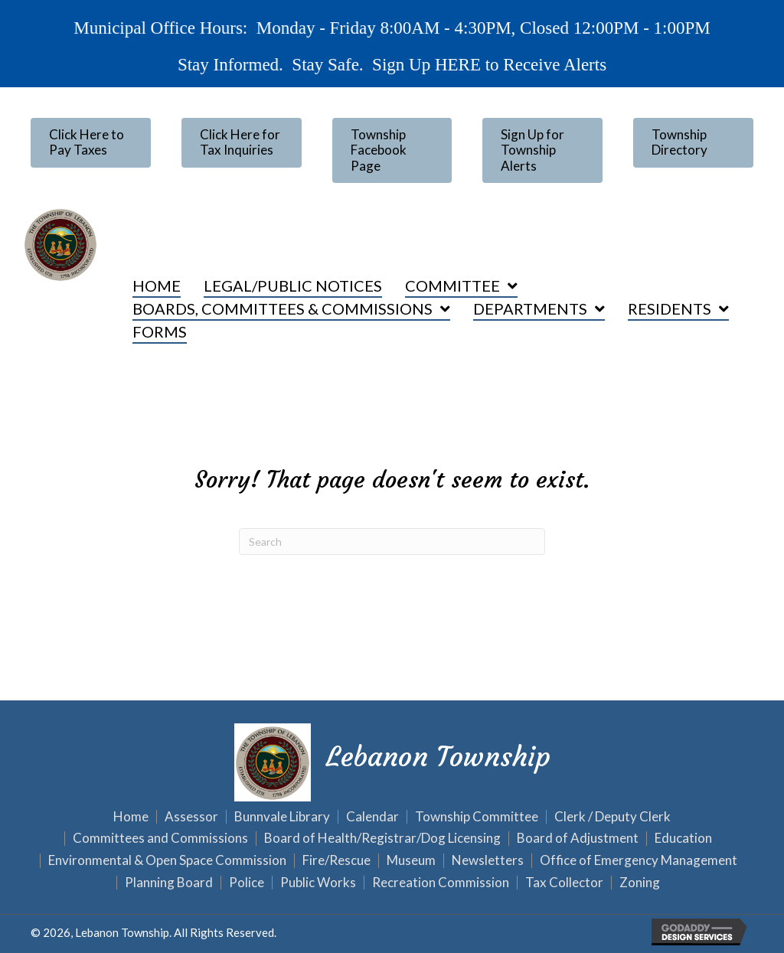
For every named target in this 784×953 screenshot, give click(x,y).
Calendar (372, 817)
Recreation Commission (440, 883)
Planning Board (169, 883)
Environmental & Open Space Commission (167, 860)
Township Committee (476, 817)
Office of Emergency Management (638, 860)
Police (246, 883)
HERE (456, 64)
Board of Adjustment (578, 838)
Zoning (639, 883)
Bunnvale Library (282, 817)
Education (683, 838)
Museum (411, 860)
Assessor (191, 817)
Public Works (318, 883)
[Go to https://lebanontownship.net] (392, 760)
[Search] (392, 541)
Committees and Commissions (160, 838)
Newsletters (488, 860)
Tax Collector (564, 883)
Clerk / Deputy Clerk (612, 817)
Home (131, 817)
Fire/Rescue (336, 860)
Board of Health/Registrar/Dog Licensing (382, 838)
